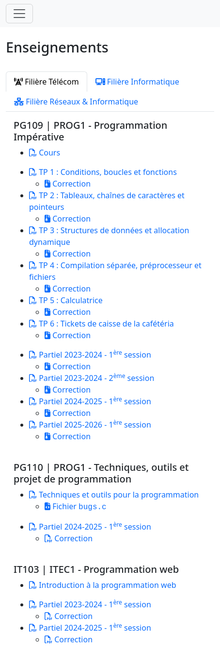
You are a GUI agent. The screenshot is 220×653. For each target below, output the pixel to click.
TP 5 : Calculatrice (66, 300)
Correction (68, 183)
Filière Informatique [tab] (137, 81)
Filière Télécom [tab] (46, 81)
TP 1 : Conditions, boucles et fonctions (103, 172)
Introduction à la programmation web (102, 585)
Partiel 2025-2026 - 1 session (90, 424)
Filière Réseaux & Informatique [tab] (76, 101)
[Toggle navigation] (19, 13)
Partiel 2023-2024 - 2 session (91, 378)
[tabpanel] (110, 382)
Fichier (76, 506)
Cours (44, 152)
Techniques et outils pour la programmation (114, 494)
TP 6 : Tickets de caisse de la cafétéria (101, 323)
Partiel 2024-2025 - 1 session (90, 401)
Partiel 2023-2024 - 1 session (90, 354)
